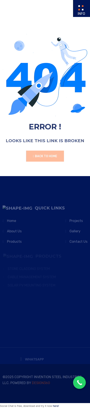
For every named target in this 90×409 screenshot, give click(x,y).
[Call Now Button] (79, 382)
